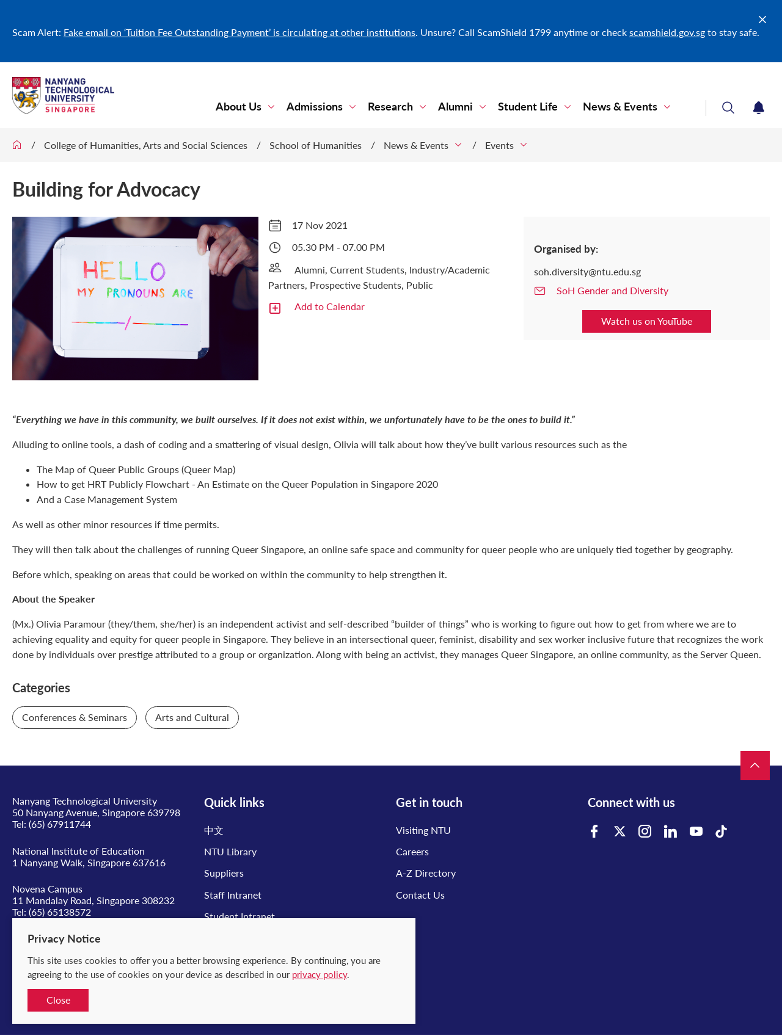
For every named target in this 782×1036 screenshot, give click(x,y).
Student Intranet (239, 916)
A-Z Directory (426, 872)
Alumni (455, 106)
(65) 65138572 (60, 912)
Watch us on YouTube (646, 321)
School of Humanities (315, 145)
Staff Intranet (232, 894)
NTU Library (230, 851)
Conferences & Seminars (74, 717)
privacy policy (319, 974)
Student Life (528, 106)
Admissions (315, 106)
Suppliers (224, 872)
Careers (412, 851)
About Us (238, 106)
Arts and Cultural (192, 717)
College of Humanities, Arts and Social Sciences (145, 145)
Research (390, 106)
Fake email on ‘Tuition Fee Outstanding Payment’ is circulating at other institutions (239, 32)
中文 (214, 830)
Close (58, 999)
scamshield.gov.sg (667, 32)
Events (499, 145)
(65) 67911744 (60, 824)
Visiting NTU (423, 830)
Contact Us (420, 894)
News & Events (620, 106)
